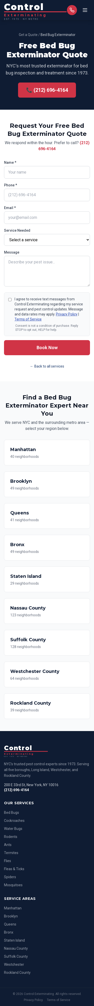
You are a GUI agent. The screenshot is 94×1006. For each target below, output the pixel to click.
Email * (10, 208)
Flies (7, 861)
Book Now (47, 347)
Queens (10, 924)
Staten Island (14, 940)
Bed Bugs (11, 813)
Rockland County (17, 973)
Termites (11, 853)
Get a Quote (28, 35)
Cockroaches (14, 821)
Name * (10, 162)
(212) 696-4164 (16, 790)
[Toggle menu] (85, 10)
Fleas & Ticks (14, 869)
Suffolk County (16, 956)
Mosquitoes (13, 885)
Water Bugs (13, 829)
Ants (8, 845)
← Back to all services (47, 366)
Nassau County (16, 948)
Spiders (10, 877)
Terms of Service (28, 319)
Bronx (8, 932)
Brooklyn (11, 916)
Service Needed (17, 230)
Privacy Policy (66, 314)
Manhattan (13, 908)
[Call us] (72, 10)
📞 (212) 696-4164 (47, 90)
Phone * (10, 185)
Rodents (10, 837)
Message (11, 252)
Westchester (14, 964)
